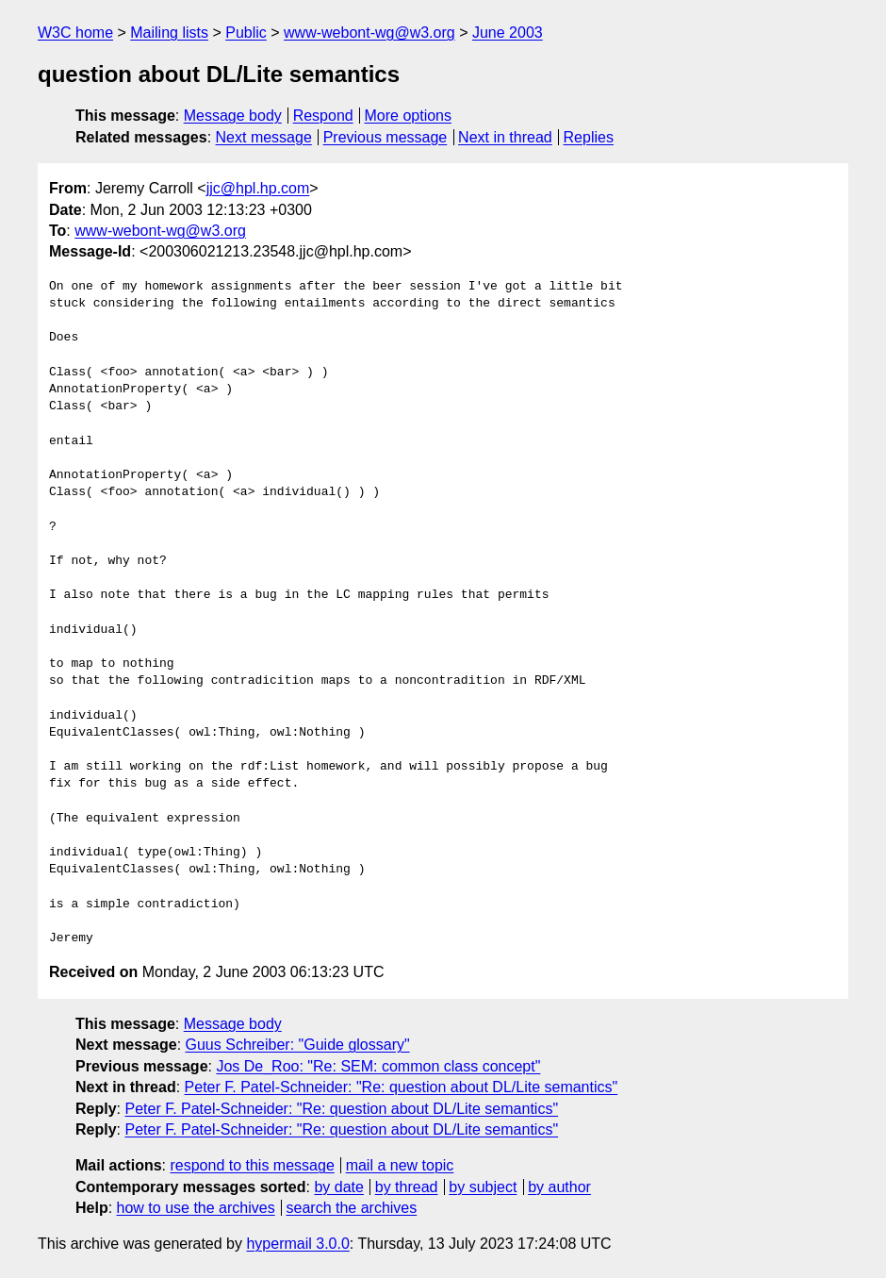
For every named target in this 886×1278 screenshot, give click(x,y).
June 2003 (507, 33)
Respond (323, 116)
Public (246, 33)
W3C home (75, 33)
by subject (483, 1187)
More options (408, 116)
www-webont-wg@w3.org (369, 33)
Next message (264, 137)
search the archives (352, 1208)
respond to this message (252, 1165)
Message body (233, 116)
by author (559, 1187)
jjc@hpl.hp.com (258, 188)
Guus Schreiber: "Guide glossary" (298, 1045)
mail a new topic (400, 1165)
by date (338, 1187)
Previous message (385, 137)
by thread (406, 1187)
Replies (589, 137)
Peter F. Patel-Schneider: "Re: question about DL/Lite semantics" (401, 1087)
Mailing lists (169, 33)
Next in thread (505, 137)
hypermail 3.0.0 (297, 1244)
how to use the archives (196, 1208)
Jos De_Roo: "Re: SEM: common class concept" (378, 1066)
